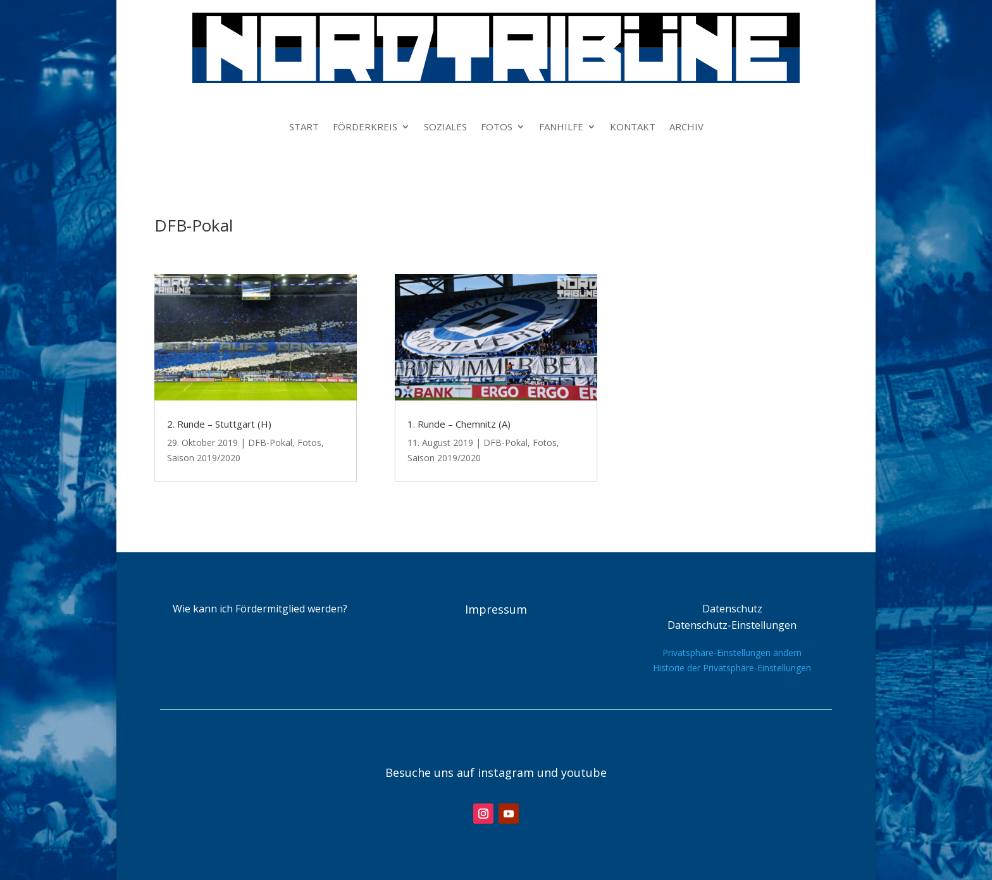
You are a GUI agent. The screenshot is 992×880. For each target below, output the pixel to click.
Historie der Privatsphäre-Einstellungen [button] (732, 668)
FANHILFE (561, 127)
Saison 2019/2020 (203, 458)
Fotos (309, 443)
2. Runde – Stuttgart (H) (219, 424)
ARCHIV (686, 127)
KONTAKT (632, 127)
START (304, 127)
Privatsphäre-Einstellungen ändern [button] (732, 653)
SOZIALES (445, 127)
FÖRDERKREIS (365, 127)
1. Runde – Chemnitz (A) (459, 424)
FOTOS (496, 127)
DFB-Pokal (270, 443)
